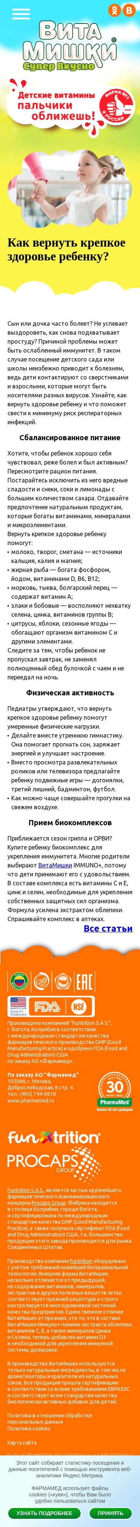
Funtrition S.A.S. (25, 1190)
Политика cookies (28, 1428)
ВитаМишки (55, 865)
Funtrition (81, 1261)
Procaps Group (49, 1203)
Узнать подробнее (44, 1513)
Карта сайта (22, 1443)
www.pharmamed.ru (30, 1101)
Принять (110, 1513)
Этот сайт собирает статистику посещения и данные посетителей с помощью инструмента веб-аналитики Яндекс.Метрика (70, 1469)
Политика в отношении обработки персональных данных (49, 1418)
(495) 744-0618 (38, 1094)
